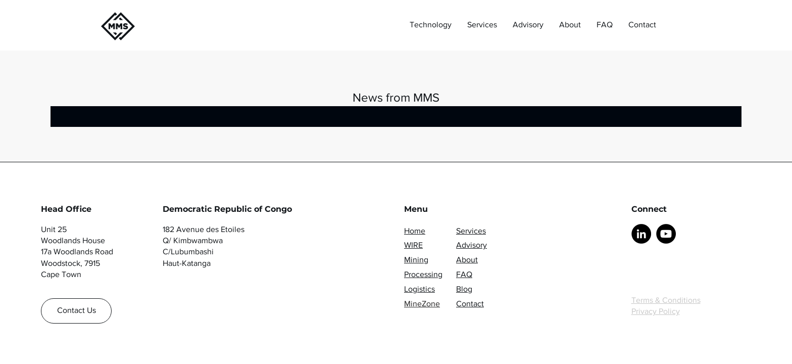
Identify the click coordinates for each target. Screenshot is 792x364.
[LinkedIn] (641, 234)
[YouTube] (666, 234)
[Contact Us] (76, 311)
